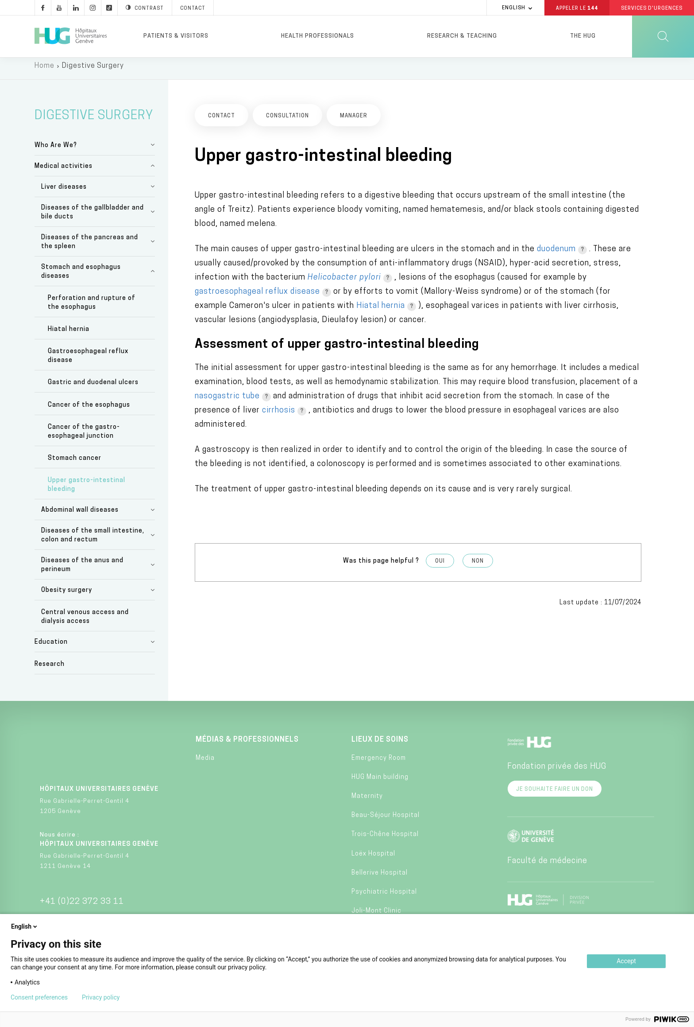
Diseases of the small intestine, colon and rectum (92, 540)
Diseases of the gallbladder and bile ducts (92, 217)
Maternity (367, 801)
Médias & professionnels (247, 744)
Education (51, 647)
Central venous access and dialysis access (85, 622)
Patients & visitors (175, 36)
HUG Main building (380, 781)
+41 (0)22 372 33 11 (82, 907)
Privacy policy (101, 997)
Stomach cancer (74, 463)
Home (44, 70)
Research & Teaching (462, 36)
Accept (626, 961)
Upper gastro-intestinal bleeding (86, 490)
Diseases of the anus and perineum (82, 570)
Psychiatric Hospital (384, 897)
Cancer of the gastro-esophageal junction (84, 436)
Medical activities (64, 170)
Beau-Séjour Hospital (385, 820)
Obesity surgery (66, 595)
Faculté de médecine (547, 866)
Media (205, 762)
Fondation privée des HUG (556, 771)
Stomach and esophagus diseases (81, 276)
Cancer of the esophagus (89, 409)
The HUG (583, 36)
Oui (440, 566)
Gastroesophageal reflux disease (88, 361)
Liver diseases (64, 191)
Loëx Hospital (373, 858)
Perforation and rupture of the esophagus (91, 307)
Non (478, 566)
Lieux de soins (380, 744)
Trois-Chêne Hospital (385, 839)
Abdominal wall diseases (80, 515)
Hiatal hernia (68, 334)
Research (50, 669)
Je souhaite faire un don (554, 794)
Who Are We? (56, 150)
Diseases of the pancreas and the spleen (89, 246)
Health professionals (317, 36)
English (25, 926)
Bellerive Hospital (379, 877)
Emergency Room (378, 762)
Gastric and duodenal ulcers (93, 387)
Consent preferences (39, 997)
